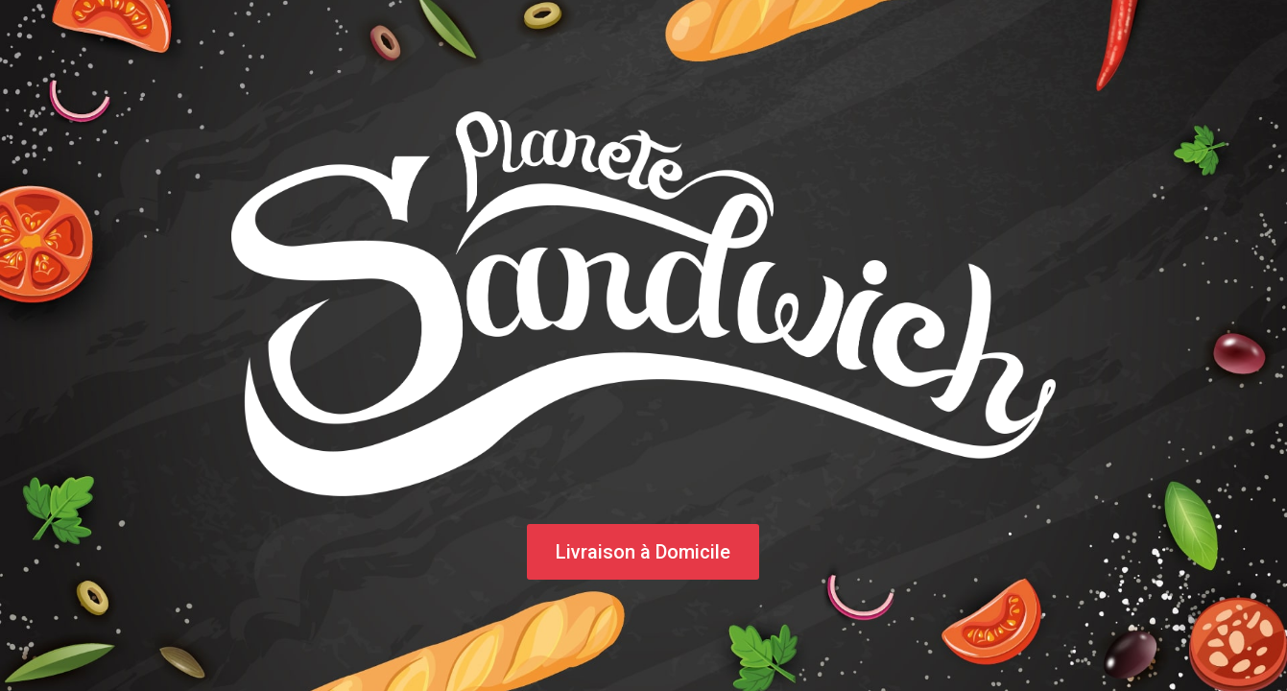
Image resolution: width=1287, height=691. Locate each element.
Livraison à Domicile (643, 551)
